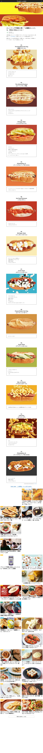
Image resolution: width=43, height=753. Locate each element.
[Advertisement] (21, 736)
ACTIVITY (23, 489)
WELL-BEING (2, 618)
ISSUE (1, 602)
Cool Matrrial (13, 36)
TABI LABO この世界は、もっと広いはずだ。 (21, 486)
